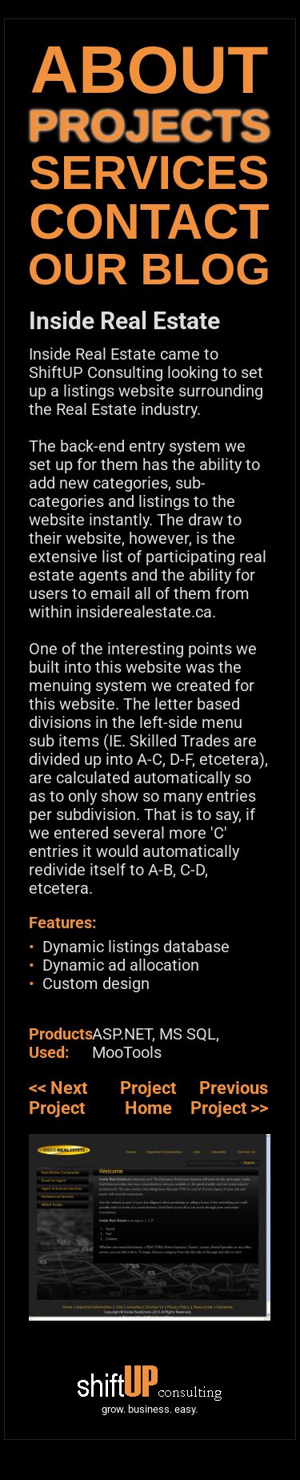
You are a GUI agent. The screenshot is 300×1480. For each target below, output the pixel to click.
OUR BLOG (149, 268)
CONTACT (149, 221)
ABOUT (149, 69)
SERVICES (149, 172)
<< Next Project (58, 1098)
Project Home (148, 1098)
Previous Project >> (229, 1098)
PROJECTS (149, 125)
